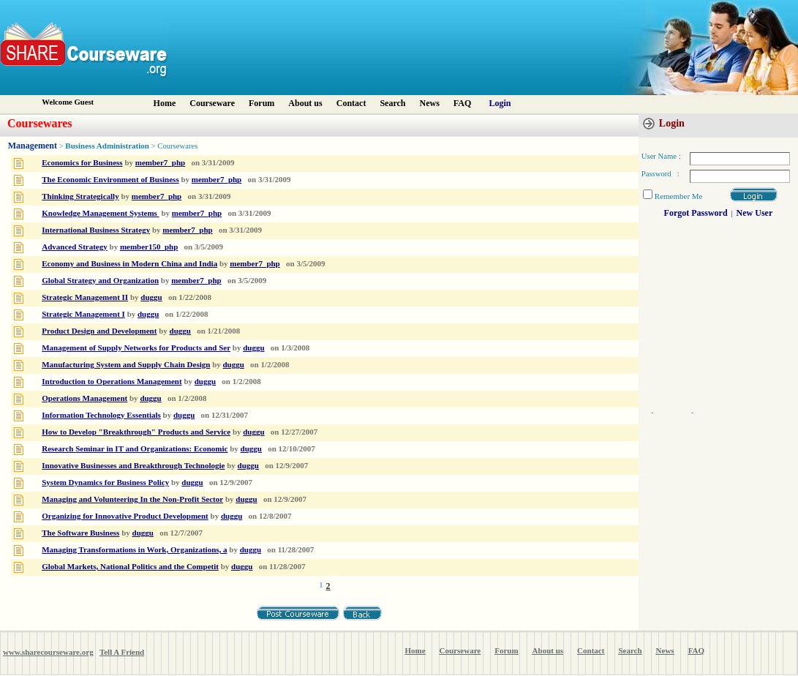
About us (305, 103)
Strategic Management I (83, 313)
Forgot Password (696, 213)
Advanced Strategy (75, 246)
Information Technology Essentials (101, 414)
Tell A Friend (121, 651)
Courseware (212, 103)
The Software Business (80, 532)
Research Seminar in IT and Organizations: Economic (134, 448)
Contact (351, 103)
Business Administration (107, 145)
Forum (261, 103)
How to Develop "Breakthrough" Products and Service (136, 431)
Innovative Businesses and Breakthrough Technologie (133, 465)
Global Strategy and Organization (100, 280)
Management (32, 145)
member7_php (160, 162)
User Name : (661, 156)
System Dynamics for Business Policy (105, 482)
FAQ (462, 103)
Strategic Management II (85, 297)
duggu (151, 297)
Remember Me (679, 196)
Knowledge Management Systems (100, 213)
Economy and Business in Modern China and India (129, 263)
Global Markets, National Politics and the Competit (130, 566)
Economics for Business (82, 162)
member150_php (149, 246)
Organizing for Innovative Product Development (125, 515)
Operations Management (84, 398)
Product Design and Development (99, 330)
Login (500, 103)
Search (392, 103)
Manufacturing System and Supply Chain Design (126, 364)
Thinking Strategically (80, 196)
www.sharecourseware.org (48, 651)
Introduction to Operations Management (111, 381)
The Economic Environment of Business (110, 179)
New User (755, 213)
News (430, 103)
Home (165, 103)
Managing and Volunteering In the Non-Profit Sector (132, 499)
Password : (660, 174)
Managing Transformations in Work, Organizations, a (134, 549)
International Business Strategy (96, 229)
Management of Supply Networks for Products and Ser (136, 347)
